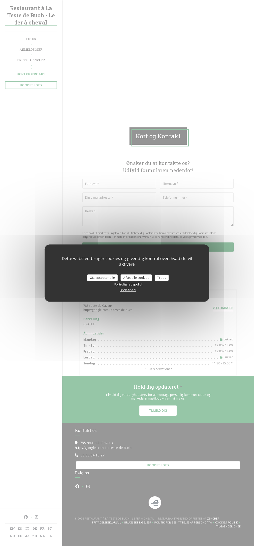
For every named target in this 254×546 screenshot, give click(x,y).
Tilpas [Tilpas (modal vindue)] (161, 277)
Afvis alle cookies (136, 277)
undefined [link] (128, 290)
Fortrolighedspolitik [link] (128, 284)
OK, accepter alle (102, 277)
